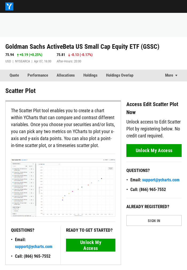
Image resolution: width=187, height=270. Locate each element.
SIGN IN (154, 221)
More (169, 75)
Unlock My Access (90, 245)
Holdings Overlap (119, 75)
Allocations (66, 75)
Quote (14, 75)
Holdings (90, 75)
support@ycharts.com (33, 246)
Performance (38, 75)
